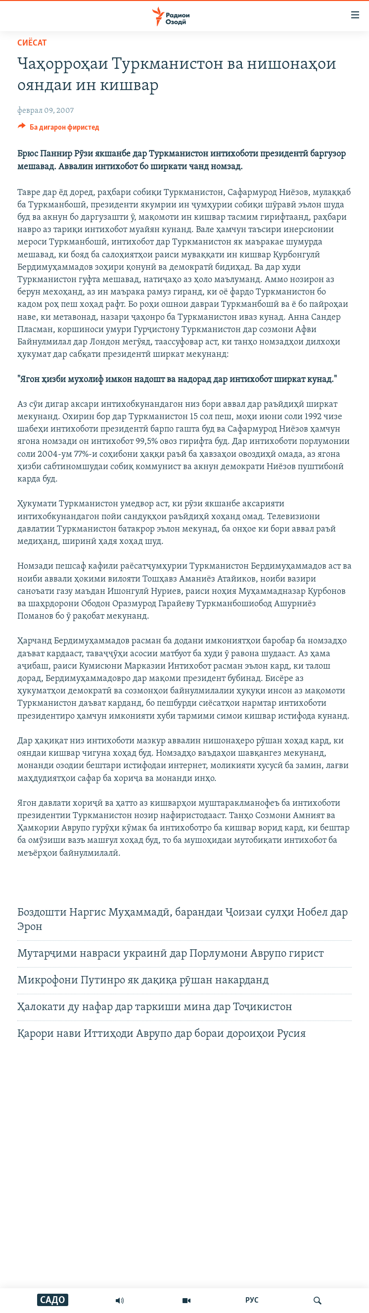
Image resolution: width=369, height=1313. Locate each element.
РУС (252, 1301)
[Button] (58, 129)
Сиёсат (32, 43)
